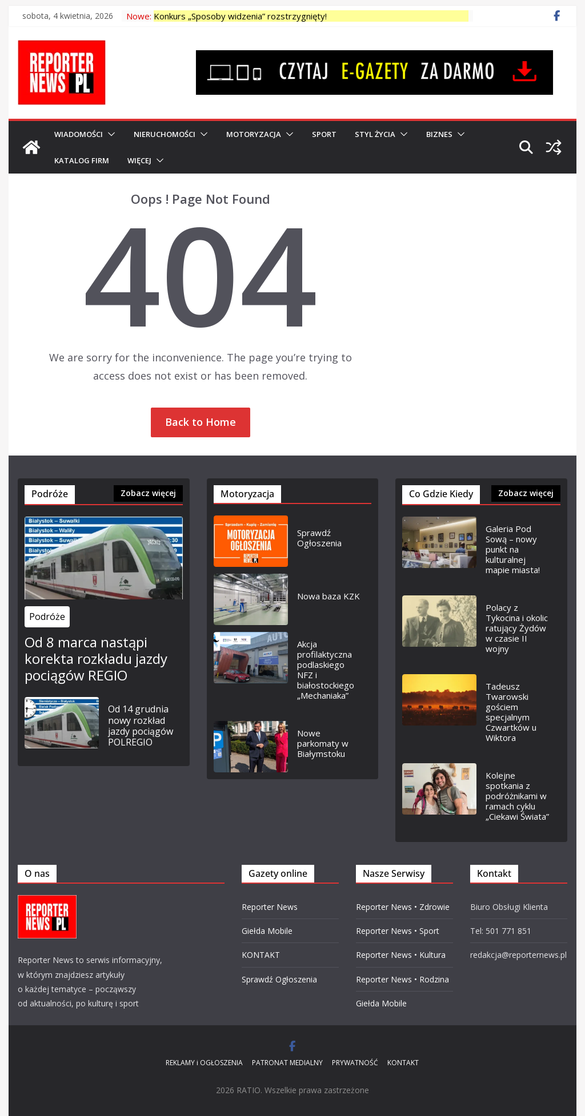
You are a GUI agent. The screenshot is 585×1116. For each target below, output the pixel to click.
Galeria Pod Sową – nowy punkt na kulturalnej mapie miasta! (513, 549)
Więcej (139, 160)
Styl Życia (375, 134)
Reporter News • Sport (397, 930)
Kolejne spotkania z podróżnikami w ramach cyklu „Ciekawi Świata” (517, 795)
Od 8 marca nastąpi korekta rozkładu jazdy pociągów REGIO (96, 658)
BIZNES (439, 134)
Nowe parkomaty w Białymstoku (322, 743)
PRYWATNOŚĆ (355, 1062)
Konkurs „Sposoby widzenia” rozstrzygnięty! (240, 16)
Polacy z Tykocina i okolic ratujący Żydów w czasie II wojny (517, 628)
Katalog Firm (81, 160)
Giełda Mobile (267, 930)
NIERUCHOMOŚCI (164, 134)
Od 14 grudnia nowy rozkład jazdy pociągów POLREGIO (140, 726)
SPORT (324, 134)
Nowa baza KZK (328, 596)
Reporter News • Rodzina (402, 979)
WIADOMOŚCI (78, 134)
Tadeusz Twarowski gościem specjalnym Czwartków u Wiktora (511, 712)
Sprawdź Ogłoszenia (319, 537)
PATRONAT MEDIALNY (287, 1062)
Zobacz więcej (148, 493)
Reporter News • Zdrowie (403, 906)
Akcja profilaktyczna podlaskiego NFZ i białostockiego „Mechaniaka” (325, 669)
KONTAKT (261, 954)
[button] (109, 134)
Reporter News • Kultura (401, 954)
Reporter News (270, 906)
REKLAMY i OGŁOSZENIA (204, 1062)
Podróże (47, 616)
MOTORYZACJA (253, 134)
